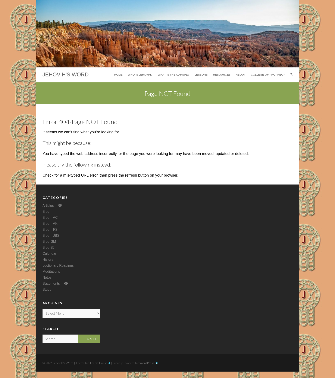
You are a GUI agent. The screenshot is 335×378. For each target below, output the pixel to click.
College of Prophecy (268, 74)
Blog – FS (50, 229)
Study (47, 289)
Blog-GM (49, 241)
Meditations (51, 271)
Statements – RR (56, 283)
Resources (222, 74)
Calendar (49, 253)
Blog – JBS (51, 235)
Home (118, 74)
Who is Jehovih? (140, 74)
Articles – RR (52, 205)
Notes (47, 277)
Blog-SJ (48, 247)
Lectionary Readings (58, 265)
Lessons (201, 74)
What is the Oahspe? (173, 74)
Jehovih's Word (66, 74)
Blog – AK (50, 223)
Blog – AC (50, 217)
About (241, 74)
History (48, 259)
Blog (46, 211)
